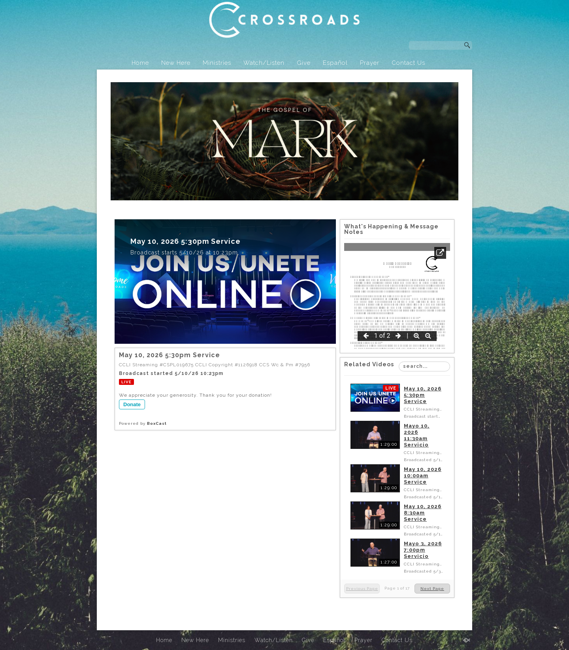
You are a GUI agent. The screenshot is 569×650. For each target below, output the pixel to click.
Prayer (369, 62)
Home (140, 62)
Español (335, 62)
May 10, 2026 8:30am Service (422, 512)
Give (304, 62)
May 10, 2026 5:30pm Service (422, 395)
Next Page (432, 588)
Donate (132, 404)
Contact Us (408, 62)
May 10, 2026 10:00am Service (422, 475)
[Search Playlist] (424, 366)
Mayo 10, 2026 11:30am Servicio (417, 435)
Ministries (217, 62)
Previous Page (362, 588)
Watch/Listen (263, 62)
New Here (175, 62)
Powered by (143, 423)
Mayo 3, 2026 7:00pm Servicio (423, 550)
